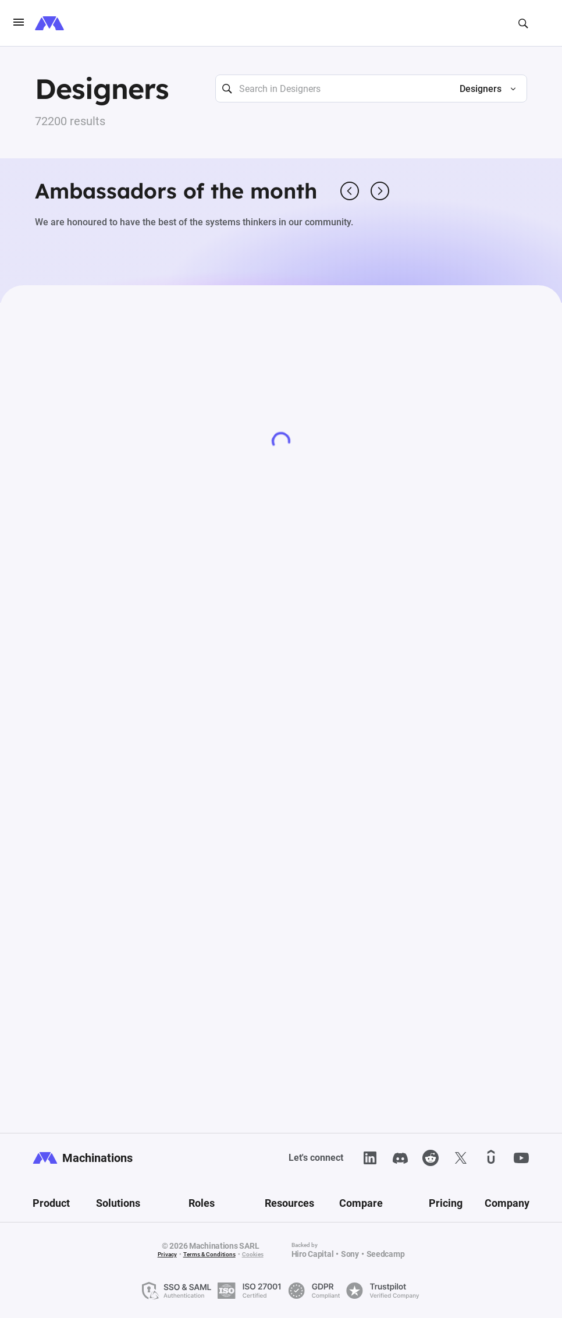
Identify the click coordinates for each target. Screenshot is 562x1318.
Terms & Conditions (209, 1254)
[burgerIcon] (19, 23)
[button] (483, 89)
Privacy (167, 1254)
